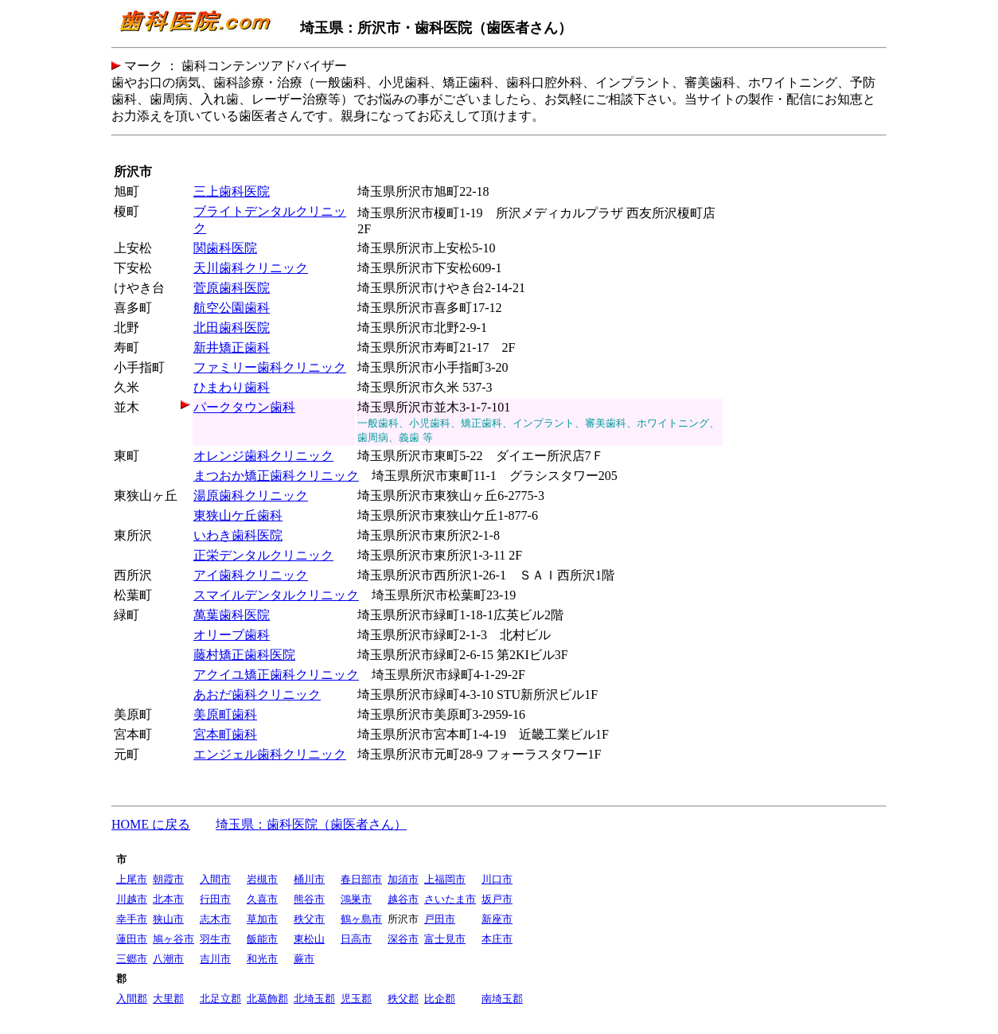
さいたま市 (450, 899)
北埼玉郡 (314, 999)
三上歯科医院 (231, 191)
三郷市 (131, 959)
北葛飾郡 (267, 999)
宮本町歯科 (225, 734)
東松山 (309, 939)
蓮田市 (131, 939)
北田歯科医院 (231, 327)
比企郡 (439, 999)
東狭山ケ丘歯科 (238, 515)
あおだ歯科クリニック (257, 694)
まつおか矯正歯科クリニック (276, 475)
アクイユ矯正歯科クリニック (276, 674)
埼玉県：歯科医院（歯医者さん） (311, 824)
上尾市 (131, 879)
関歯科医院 (225, 248)
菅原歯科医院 (231, 288)
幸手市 (131, 919)
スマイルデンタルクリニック (276, 595)
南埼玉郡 (502, 999)
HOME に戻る (150, 824)
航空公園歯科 (231, 307)
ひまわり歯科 (231, 387)
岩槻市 (262, 879)
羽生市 (215, 939)
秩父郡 (403, 999)
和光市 (262, 959)
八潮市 (168, 959)
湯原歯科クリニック (250, 495)
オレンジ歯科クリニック (263, 455)
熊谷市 (309, 899)
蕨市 (304, 959)
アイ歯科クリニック (250, 575)
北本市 (168, 899)
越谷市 (403, 899)
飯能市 (262, 939)
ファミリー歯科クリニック (269, 367)
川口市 (497, 879)
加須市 (403, 879)
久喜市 (262, 899)
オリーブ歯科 (231, 635)
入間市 (215, 879)
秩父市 (309, 919)
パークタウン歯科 (244, 407)
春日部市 (361, 879)
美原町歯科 (225, 714)
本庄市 (497, 939)
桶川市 (309, 879)
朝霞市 (168, 879)
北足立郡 (220, 999)
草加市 (262, 919)
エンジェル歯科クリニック (269, 754)
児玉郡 (356, 999)
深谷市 (403, 939)
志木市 (215, 919)
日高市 (356, 939)
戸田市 (439, 919)
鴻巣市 (356, 899)
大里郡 (168, 999)
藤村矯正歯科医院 (244, 654)
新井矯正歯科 (231, 347)
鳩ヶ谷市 (173, 939)
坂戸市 (497, 899)
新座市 (497, 919)
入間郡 (131, 999)
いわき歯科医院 (238, 535)
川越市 (131, 899)
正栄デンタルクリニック (263, 555)
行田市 (215, 899)
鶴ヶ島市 (361, 919)
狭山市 (168, 919)
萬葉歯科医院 (231, 615)
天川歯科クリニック (250, 268)
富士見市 (445, 939)
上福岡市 (445, 879)
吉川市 (215, 959)
